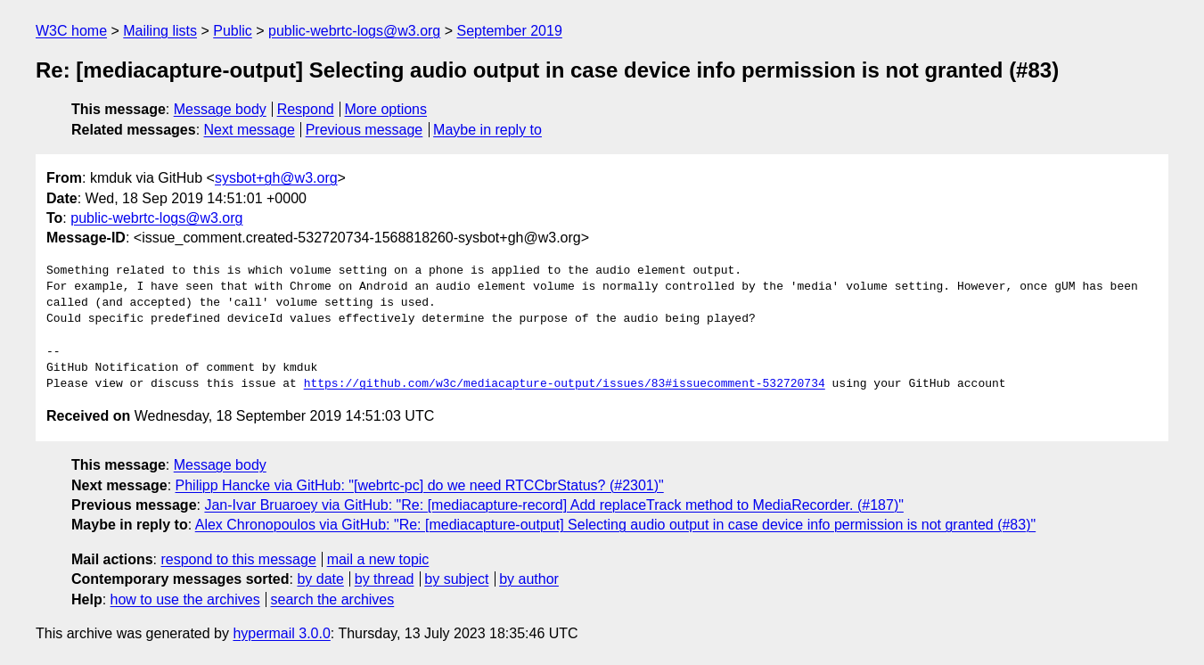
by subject (456, 579)
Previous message (364, 129)
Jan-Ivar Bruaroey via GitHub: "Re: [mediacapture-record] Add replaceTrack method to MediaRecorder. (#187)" (553, 505)
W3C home (71, 30)
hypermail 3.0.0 (281, 633)
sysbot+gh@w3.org (276, 177)
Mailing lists (160, 30)
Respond (305, 109)
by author (529, 579)
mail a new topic (378, 559)
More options (386, 109)
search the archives (333, 599)
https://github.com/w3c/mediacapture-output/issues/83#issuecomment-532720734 (564, 384)
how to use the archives (185, 599)
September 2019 (509, 30)
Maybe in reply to (487, 129)
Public (232, 30)
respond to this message (237, 559)
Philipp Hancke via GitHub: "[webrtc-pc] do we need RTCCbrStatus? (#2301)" (420, 485)
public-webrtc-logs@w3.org (354, 30)
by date (320, 579)
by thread (384, 579)
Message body (220, 109)
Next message (249, 129)
